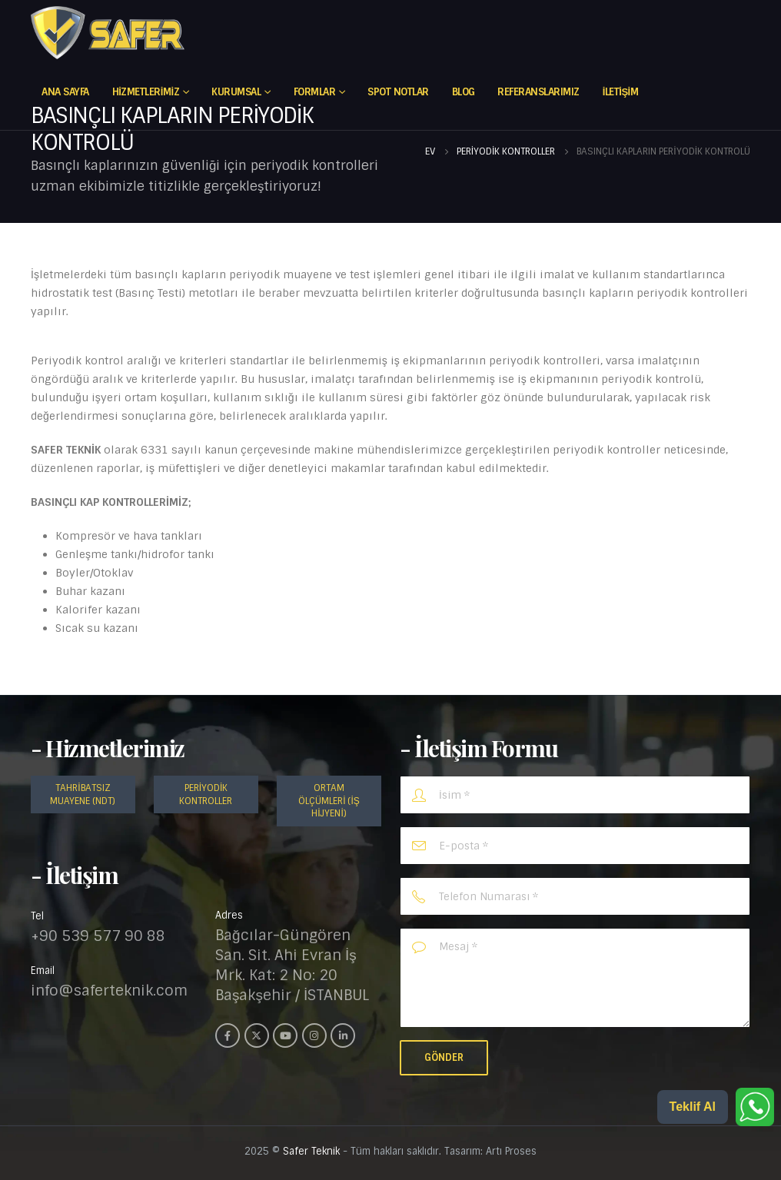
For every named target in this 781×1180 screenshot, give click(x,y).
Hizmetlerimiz (145, 91)
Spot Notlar (398, 91)
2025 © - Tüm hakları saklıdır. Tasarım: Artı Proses (390, 1151)
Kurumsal (236, 91)
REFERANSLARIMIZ (538, 91)
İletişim (621, 91)
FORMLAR (315, 91)
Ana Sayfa (65, 91)
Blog (463, 91)
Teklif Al (693, 1106)
